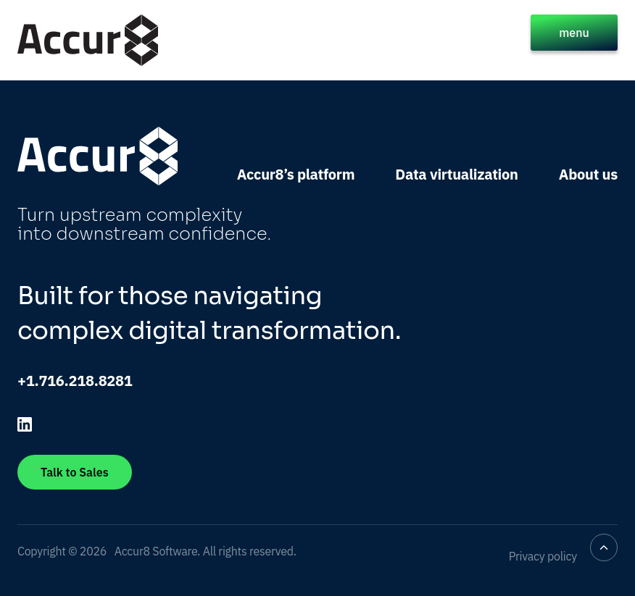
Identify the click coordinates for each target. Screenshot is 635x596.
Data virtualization (456, 174)
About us (588, 174)
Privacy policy (543, 556)
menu (574, 32)
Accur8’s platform (296, 174)
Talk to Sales (75, 472)
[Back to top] (604, 547)
